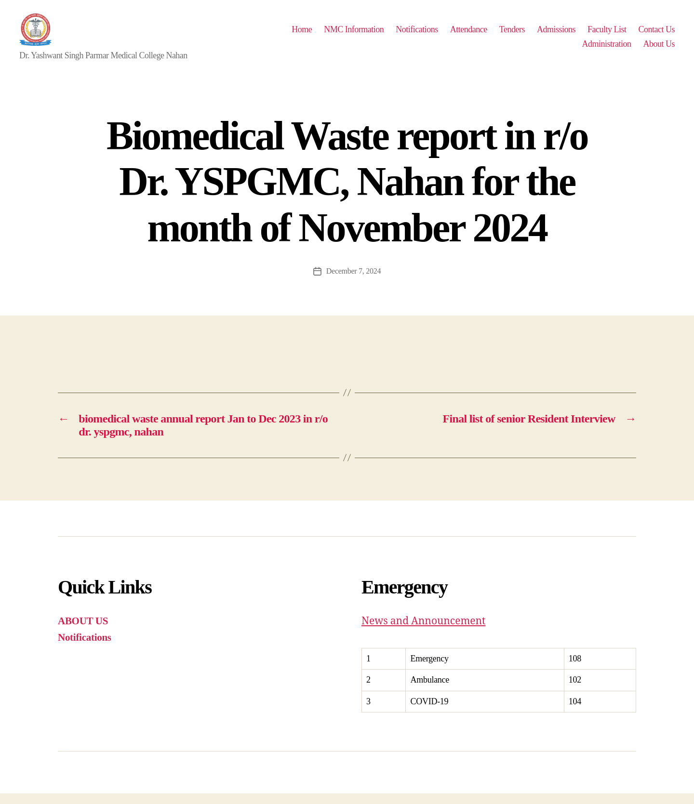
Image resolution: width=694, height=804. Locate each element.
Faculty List (607, 35)
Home (302, 35)
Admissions (556, 35)
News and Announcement (423, 631)
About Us (659, 49)
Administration (606, 49)
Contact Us (656, 35)
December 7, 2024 (353, 281)
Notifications (417, 35)
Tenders (512, 35)
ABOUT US (83, 631)
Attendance (468, 35)
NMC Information (354, 35)
